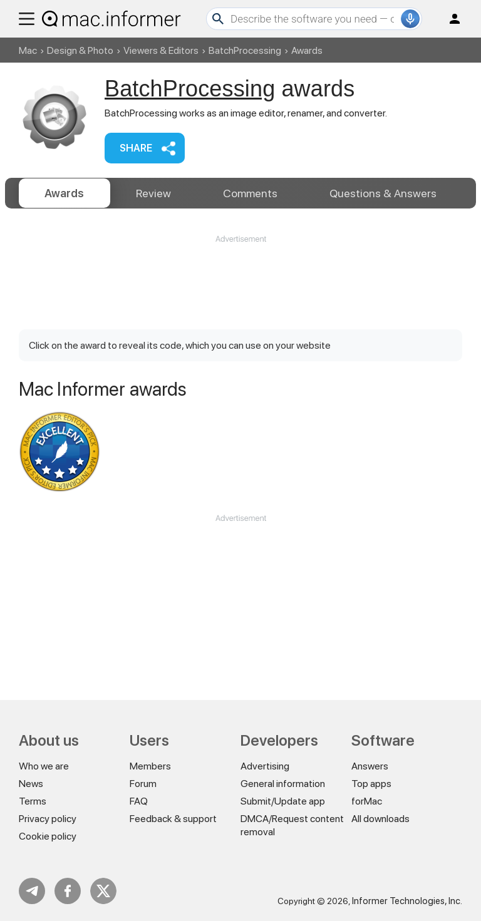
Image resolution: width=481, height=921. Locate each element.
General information (282, 784)
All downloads (380, 819)
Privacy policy (47, 819)
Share (136, 148)
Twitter (103, 891)
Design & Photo (80, 50)
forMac (366, 801)
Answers (383, 193)
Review (153, 193)
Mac (28, 50)
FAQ (139, 801)
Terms (32, 801)
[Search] (314, 19)
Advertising (264, 766)
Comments (250, 193)
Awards (64, 193)
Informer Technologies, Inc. (407, 901)
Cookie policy (47, 836)
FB (67, 891)
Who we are (44, 766)
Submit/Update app (282, 801)
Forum (143, 784)
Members (150, 766)
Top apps (371, 784)
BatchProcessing (245, 50)
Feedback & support (173, 819)
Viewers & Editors (161, 50)
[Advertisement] (240, 276)
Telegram (32, 891)
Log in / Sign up (449, 18)
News (31, 784)
